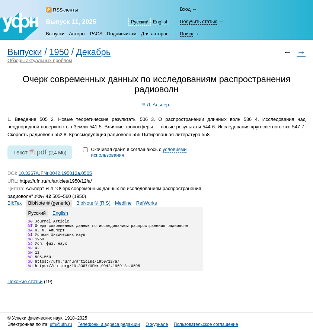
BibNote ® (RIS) (93, 203)
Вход (185, 9)
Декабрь (93, 52)
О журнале (157, 324)
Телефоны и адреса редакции (109, 324)
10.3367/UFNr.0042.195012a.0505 (55, 173)
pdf (41, 152)
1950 (59, 52)
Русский (139, 22)
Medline (123, 203)
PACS (96, 33)
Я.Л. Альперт (156, 105)
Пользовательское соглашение (206, 324)
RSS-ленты (65, 10)
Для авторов (155, 33)
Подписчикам (121, 33)
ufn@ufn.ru (61, 324)
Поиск (186, 33)
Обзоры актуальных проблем (39, 60)
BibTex (14, 203)
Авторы (77, 33)
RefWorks (146, 203)
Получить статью (198, 21)
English (161, 22)
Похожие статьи (24, 289)
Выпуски (55, 33)
